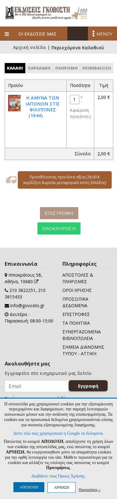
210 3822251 (22, 290)
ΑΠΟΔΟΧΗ (29, 487)
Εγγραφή (88, 386)
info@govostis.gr (27, 305)
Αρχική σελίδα (29, 47)
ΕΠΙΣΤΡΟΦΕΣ (76, 314)
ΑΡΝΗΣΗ (61, 487)
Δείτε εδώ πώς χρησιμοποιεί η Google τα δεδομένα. (58, 433)
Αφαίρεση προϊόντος (80, 113)
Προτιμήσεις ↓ (89, 489)
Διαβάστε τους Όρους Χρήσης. (58, 476)
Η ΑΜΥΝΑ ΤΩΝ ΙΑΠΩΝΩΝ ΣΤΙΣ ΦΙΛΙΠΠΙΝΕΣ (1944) (43, 107)
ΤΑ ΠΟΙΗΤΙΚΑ (76, 323)
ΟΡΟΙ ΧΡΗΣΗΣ (77, 290)
